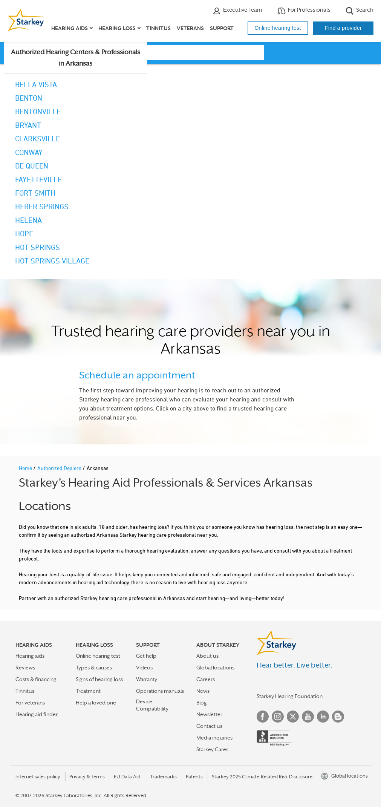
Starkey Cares (212, 749)
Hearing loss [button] (117, 28)
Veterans (190, 28)
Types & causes (94, 668)
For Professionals (304, 10)
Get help (146, 656)
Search (359, 10)
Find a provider (343, 28)
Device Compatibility (152, 705)
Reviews (25, 668)
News (203, 691)
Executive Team (237, 10)
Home (26, 468)
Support (222, 28)
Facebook (263, 717)
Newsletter (209, 714)
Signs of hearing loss (99, 679)
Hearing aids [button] (69, 28)
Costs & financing (36, 679)
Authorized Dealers (60, 468)
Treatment (88, 691)
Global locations (215, 668)
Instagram (278, 717)
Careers (205, 679)
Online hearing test (277, 28)
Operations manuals (160, 691)
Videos (144, 668)
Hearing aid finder (36, 714)
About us (207, 656)
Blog (201, 703)
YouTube (308, 717)
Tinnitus (158, 28)
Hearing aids (29, 656)
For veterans (30, 703)
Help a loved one (96, 703)
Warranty (146, 679)
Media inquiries (214, 738)
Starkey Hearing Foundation (290, 696)
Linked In (323, 717)
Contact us (209, 726)
